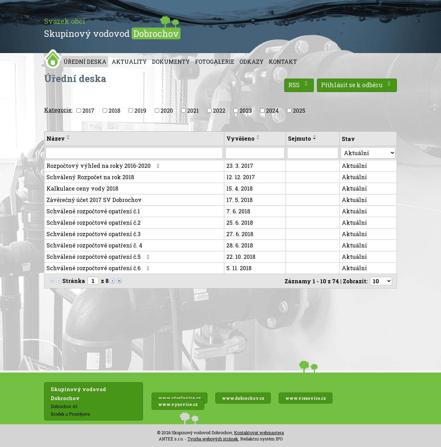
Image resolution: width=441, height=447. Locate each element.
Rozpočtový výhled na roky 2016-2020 (104, 165)
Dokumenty (171, 61)
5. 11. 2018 (239, 268)
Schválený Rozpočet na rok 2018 (90, 177)
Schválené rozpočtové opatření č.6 (99, 268)
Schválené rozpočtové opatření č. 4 (94, 245)
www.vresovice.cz (305, 398)
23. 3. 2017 (239, 165)
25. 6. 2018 (239, 222)
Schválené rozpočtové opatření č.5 (99, 256)
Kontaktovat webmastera (259, 432)
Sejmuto (299, 138)
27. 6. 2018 (239, 233)
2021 (193, 110)
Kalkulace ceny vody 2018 (82, 188)
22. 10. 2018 (240, 256)
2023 (245, 110)
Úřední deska (84, 61)
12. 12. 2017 (240, 177)
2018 (114, 110)
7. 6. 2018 (238, 211)
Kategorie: (58, 109)
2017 (88, 110)
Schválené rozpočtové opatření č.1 (93, 211)
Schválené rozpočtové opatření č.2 (94, 222)
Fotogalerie (214, 61)
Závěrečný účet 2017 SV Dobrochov (94, 199)
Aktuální (354, 165)
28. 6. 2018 (239, 245)
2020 (167, 110)
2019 (140, 110)
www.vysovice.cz (178, 404)
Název (56, 138)
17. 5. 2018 (239, 199)
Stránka (73, 280)
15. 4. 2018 (239, 188)
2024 (272, 110)
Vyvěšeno (240, 138)
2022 (219, 110)
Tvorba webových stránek (212, 438)
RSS (299, 85)
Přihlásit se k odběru (357, 85)
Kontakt (283, 61)
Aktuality (129, 61)
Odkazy (251, 61)
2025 (299, 110)
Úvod (53, 59)
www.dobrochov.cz (243, 398)
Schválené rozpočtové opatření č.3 (94, 233)
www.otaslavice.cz (179, 398)
